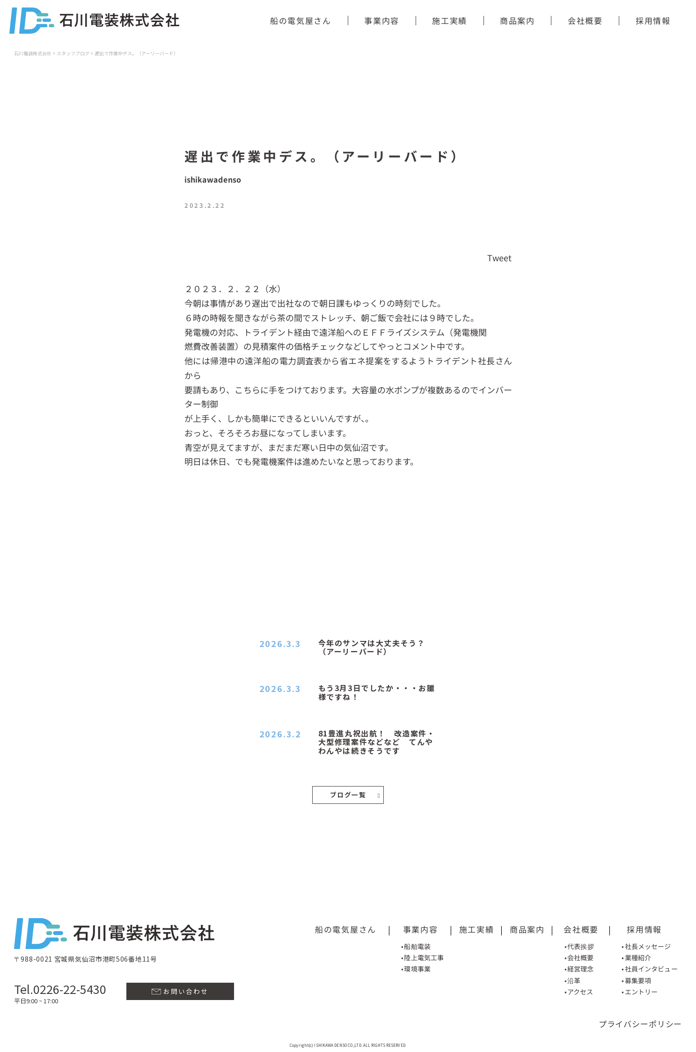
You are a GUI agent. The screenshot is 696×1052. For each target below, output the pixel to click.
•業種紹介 (636, 955)
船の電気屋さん (300, 20)
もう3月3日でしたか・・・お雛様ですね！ (376, 692)
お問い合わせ (180, 988)
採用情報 (653, 20)
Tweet (499, 257)
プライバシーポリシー (640, 1021)
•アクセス (578, 989)
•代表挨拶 (579, 944)
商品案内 (517, 20)
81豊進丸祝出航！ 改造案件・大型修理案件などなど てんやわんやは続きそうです (376, 742)
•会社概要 (579, 955)
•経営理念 (579, 966)
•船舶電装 (416, 943)
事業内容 (381, 20)
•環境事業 (416, 966)
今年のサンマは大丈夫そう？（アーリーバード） (371, 647)
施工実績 (449, 20)
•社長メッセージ (646, 944)
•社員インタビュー (649, 966)
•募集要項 (636, 978)
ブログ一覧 (355, 793)
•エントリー (640, 989)
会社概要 (585, 20)
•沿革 (572, 978)
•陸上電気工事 (422, 955)
